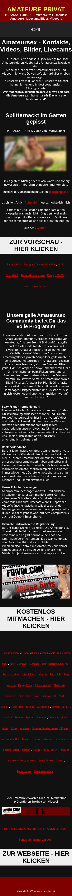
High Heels (25, 695)
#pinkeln (31, 202)
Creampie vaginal (44, 771)
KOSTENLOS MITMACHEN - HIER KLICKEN (36, 618)
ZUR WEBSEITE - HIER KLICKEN (36, 857)
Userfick (7, 717)
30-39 (60, 275)
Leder (5, 728)
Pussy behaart (40, 286)
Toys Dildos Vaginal (45, 695)
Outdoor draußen (45, 264)
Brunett (19, 717)
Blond (26, 286)
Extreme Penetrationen (45, 728)
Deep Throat (46, 760)
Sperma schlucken (36, 717)
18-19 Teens (29, 674)
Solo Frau (55, 652)
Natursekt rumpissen (33, 275)
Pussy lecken (14, 264)
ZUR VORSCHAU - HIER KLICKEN (36, 245)
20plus (22, 663)
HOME (35, 29)
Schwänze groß (43, 685)
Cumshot (34, 663)
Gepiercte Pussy (31, 739)
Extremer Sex (62, 739)
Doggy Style (25, 685)
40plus (36, 749)
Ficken (25, 652)
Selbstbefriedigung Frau (55, 663)
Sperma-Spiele (11, 749)
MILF (60, 264)
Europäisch (12, 275)
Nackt (62, 695)
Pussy (50, 275)
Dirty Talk (55, 674)
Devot (59, 760)
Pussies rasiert (11, 674)
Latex (14, 728)
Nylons (30, 706)
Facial (4, 706)
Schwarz (47, 739)
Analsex (24, 728)
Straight (28, 264)
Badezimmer (24, 771)
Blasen (35, 652)
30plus (64, 728)
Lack (64, 717)
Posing (26, 749)
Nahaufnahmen (10, 652)
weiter (41, 227)
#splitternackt (58, 191)
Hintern (43, 674)
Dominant (54, 717)
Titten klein (16, 706)
